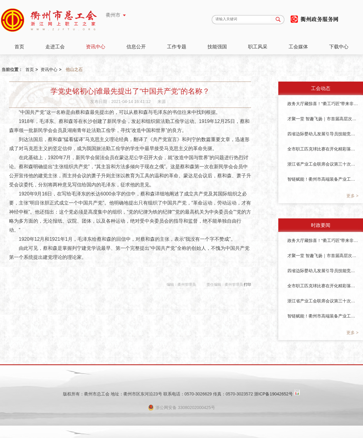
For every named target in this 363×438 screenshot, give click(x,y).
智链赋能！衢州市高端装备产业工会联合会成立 (322, 179)
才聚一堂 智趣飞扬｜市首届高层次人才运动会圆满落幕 (322, 118)
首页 (19, 46)
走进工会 (55, 46)
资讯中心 (95, 46)
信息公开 (136, 46)
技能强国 (217, 46)
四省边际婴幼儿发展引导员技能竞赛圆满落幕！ (322, 133)
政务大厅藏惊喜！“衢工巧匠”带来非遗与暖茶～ (322, 103)
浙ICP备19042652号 (273, 393)
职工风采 (257, 46)
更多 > (352, 195)
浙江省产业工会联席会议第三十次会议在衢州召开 (322, 164)
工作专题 (176, 46)
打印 (247, 284)
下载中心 (338, 46)
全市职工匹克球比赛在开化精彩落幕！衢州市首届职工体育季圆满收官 (322, 149)
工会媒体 (298, 46)
